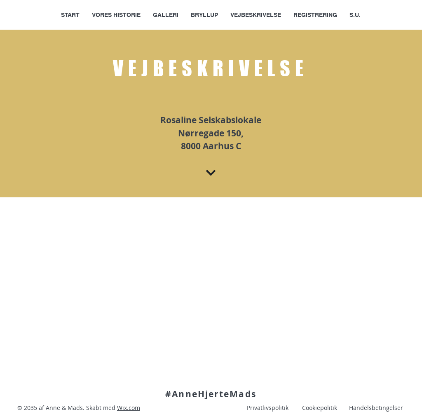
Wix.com (128, 408)
